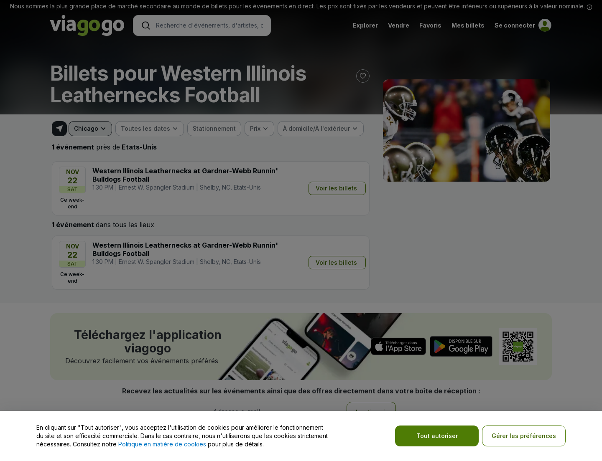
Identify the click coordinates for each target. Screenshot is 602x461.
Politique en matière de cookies (162, 444)
